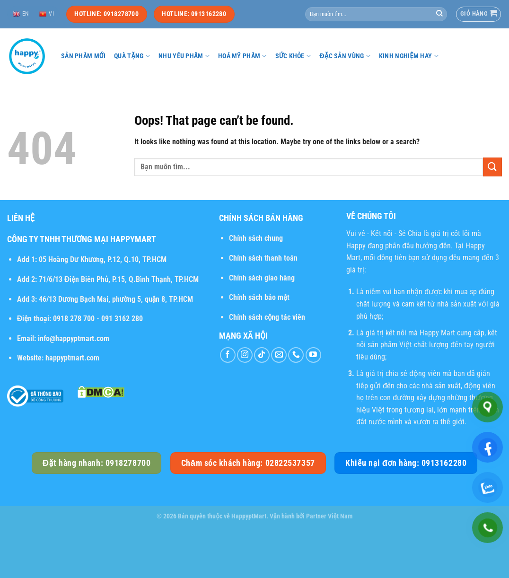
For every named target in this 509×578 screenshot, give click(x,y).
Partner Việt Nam (329, 516)
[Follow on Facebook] (228, 355)
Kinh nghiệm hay (409, 56)
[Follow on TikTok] (262, 355)
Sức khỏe (293, 56)
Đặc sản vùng (344, 56)
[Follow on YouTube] (313, 355)
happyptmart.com (72, 357)
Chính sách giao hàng (262, 277)
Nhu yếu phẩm (184, 56)
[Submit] (439, 14)
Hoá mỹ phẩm (242, 56)
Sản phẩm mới (83, 56)
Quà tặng (132, 56)
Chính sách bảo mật (259, 297)
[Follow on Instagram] (245, 355)
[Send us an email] (279, 355)
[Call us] (296, 355)
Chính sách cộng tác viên (267, 317)
